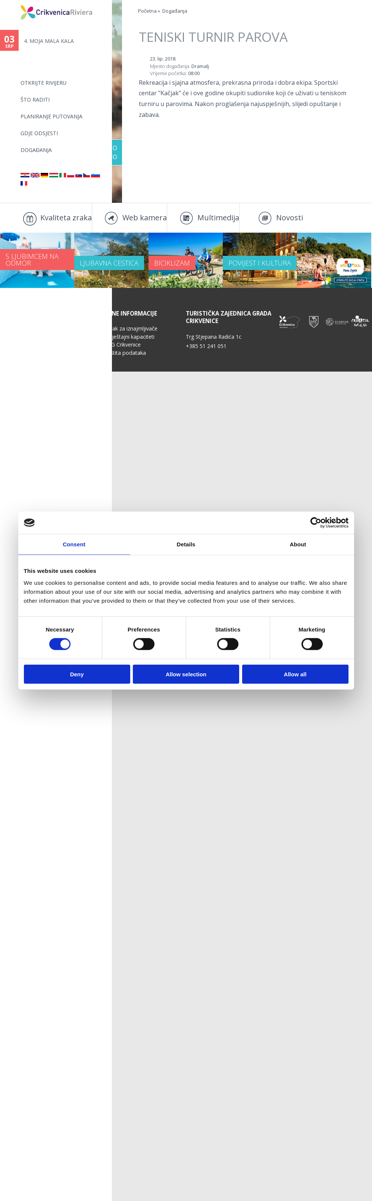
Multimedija (218, 217)
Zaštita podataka (125, 387)
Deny (77, 674)
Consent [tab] (74, 544)
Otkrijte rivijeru (43, 82)
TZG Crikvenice (122, 379)
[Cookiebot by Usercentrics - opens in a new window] (315, 522)
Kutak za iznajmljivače (130, 363)
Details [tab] (186, 544)
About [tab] (298, 544)
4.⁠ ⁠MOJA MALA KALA (49, 40)
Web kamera (144, 217)
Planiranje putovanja (51, 116)
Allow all (295, 674)
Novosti (289, 217)
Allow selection (186, 674)
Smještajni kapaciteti (129, 371)
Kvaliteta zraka (66, 217)
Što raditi (35, 99)
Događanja (36, 149)
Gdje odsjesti (39, 133)
